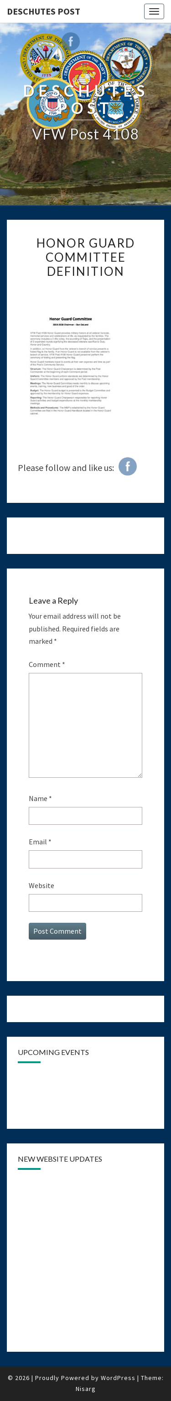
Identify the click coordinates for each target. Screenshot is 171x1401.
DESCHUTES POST (43, 11)
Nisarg (86, 1389)
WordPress (118, 1378)
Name (40, 798)
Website (41, 885)
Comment (47, 664)
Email (40, 841)
